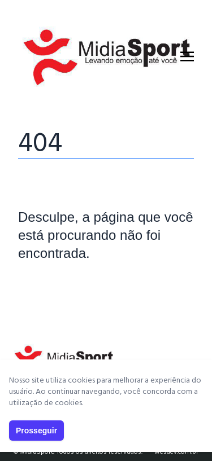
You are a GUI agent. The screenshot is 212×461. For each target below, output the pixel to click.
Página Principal (56, 287)
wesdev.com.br (176, 452)
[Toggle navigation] (187, 56)
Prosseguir (36, 430)
